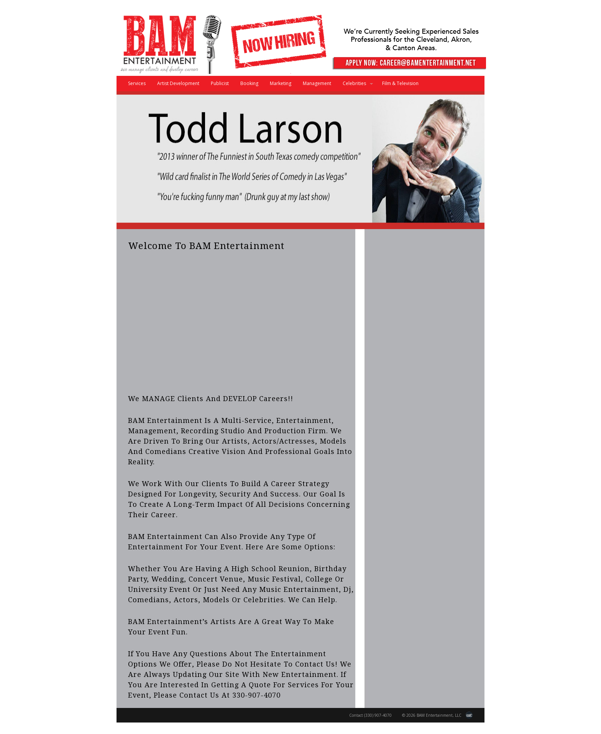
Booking (249, 83)
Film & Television (400, 83)
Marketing (280, 83)
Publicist (220, 83)
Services (137, 83)
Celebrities (355, 85)
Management (317, 83)
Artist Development (178, 83)
